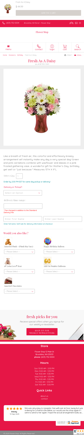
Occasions (12, 55)
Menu (8, 49)
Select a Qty (9, 176)
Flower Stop (42, 32)
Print (68, 55)
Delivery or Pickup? (13, 187)
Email (78, 55)
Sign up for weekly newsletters (42, 331)
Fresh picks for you (42, 320)
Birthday (20, 55)
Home (5, 55)
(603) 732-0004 (12, 23)
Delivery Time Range (14, 200)
